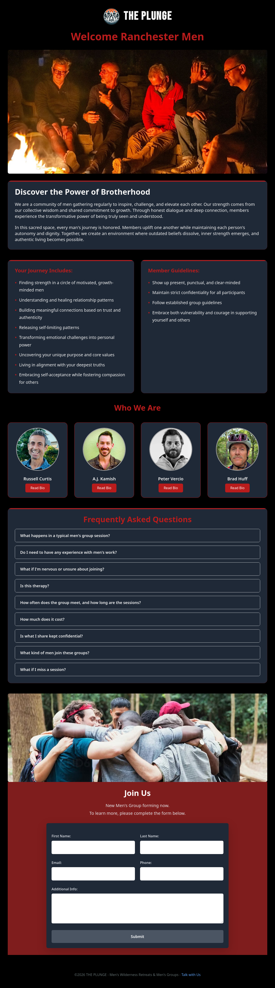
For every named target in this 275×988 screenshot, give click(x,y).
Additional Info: (65, 889)
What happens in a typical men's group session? (65, 535)
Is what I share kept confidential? (51, 636)
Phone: (146, 862)
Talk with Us (190, 974)
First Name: (61, 836)
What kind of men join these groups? (54, 652)
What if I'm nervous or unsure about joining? (62, 569)
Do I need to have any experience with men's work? (68, 552)
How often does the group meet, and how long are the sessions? (80, 602)
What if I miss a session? (43, 669)
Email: (57, 862)
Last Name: (149, 836)
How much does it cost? (42, 619)
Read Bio (38, 488)
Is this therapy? (34, 585)
